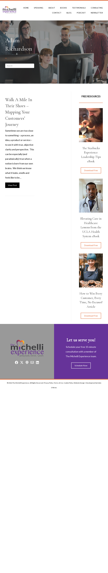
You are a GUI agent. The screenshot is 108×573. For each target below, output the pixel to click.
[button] (91, 170)
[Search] (19, 66)
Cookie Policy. (68, 383)
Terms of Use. (59, 383)
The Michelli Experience (20, 383)
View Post (13, 184)
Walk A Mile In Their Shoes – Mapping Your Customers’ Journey (18, 112)
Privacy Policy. (49, 383)
